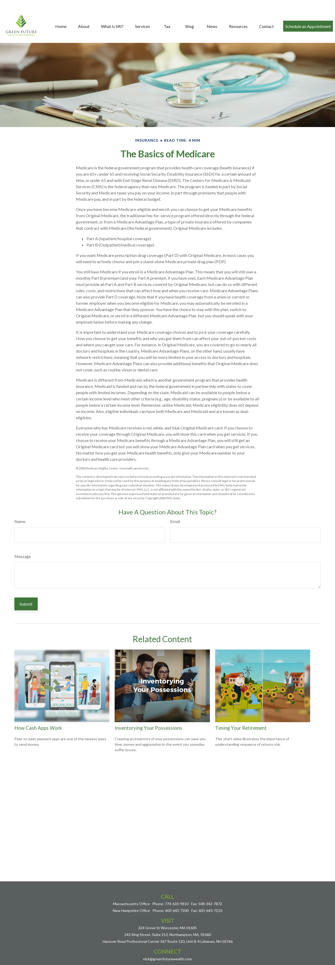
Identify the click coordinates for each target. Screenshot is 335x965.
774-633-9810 (176, 902)
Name (19, 519)
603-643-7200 (177, 908)
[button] (61, 16)
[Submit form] (26, 602)
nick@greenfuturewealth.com (167, 957)
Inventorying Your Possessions (148, 726)
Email (175, 519)
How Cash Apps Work (38, 726)
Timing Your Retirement (241, 726)
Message (22, 554)
